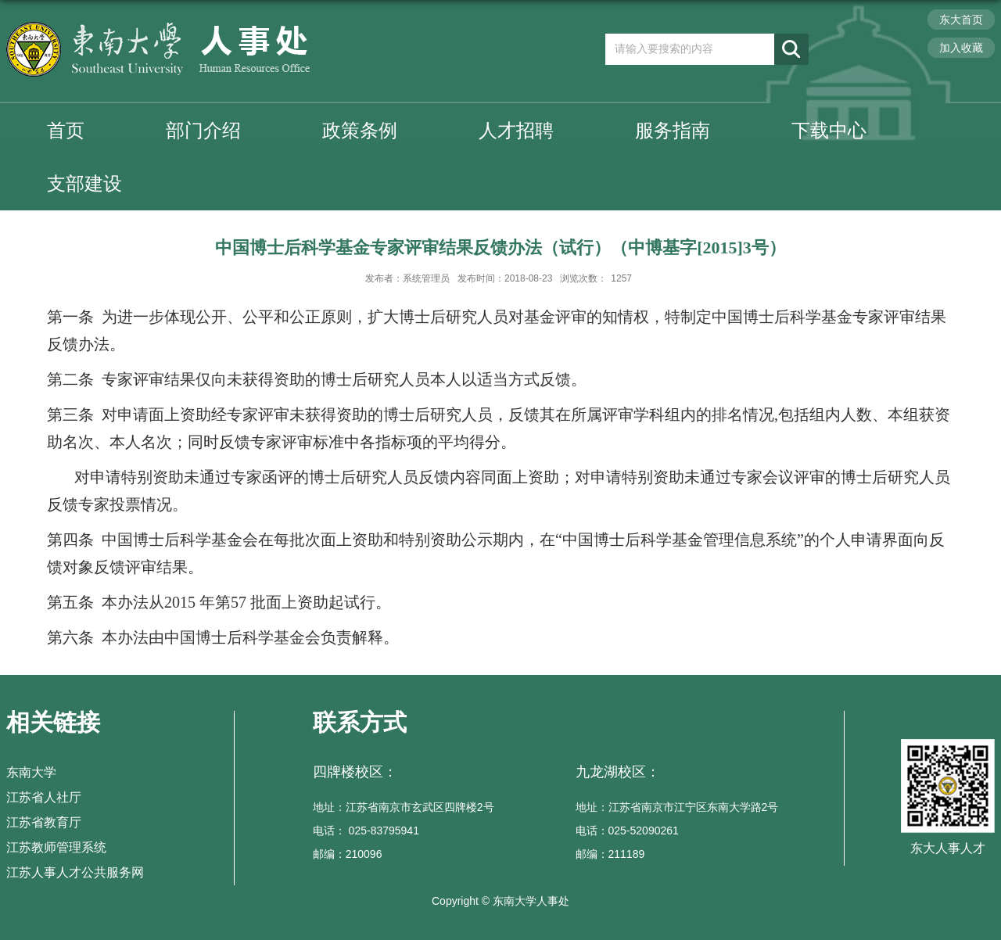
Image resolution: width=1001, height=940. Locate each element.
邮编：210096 (347, 854)
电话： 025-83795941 (366, 830)
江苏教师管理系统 (56, 847)
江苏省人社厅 (43, 797)
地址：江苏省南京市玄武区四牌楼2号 (403, 807)
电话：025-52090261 (627, 830)
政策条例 (359, 130)
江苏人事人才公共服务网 (75, 872)
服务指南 (672, 130)
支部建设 (84, 183)
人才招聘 (516, 130)
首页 (65, 130)
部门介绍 (203, 130)
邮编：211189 (610, 854)
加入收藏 (961, 47)
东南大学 (31, 772)
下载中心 (828, 130)
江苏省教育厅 (43, 822)
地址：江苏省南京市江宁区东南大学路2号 (677, 807)
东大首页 (961, 19)
